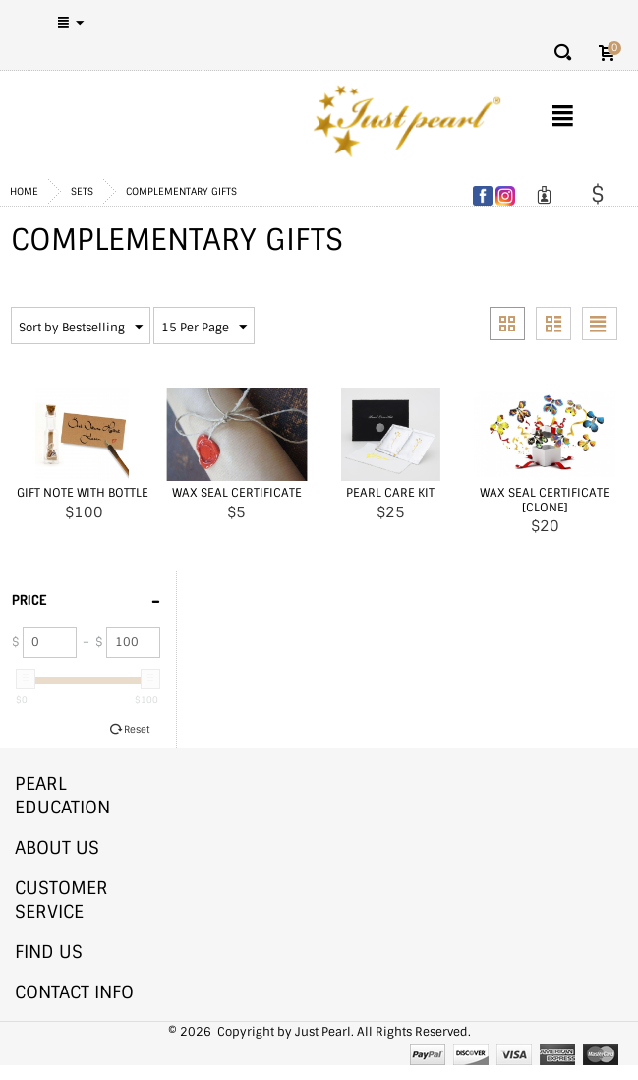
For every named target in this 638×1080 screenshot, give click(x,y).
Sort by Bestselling (81, 327)
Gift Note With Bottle (82, 493)
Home (24, 191)
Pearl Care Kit (390, 493)
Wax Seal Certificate (237, 493)
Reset (136, 729)
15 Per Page (204, 327)
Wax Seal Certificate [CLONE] (544, 499)
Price (86, 598)
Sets (82, 191)
